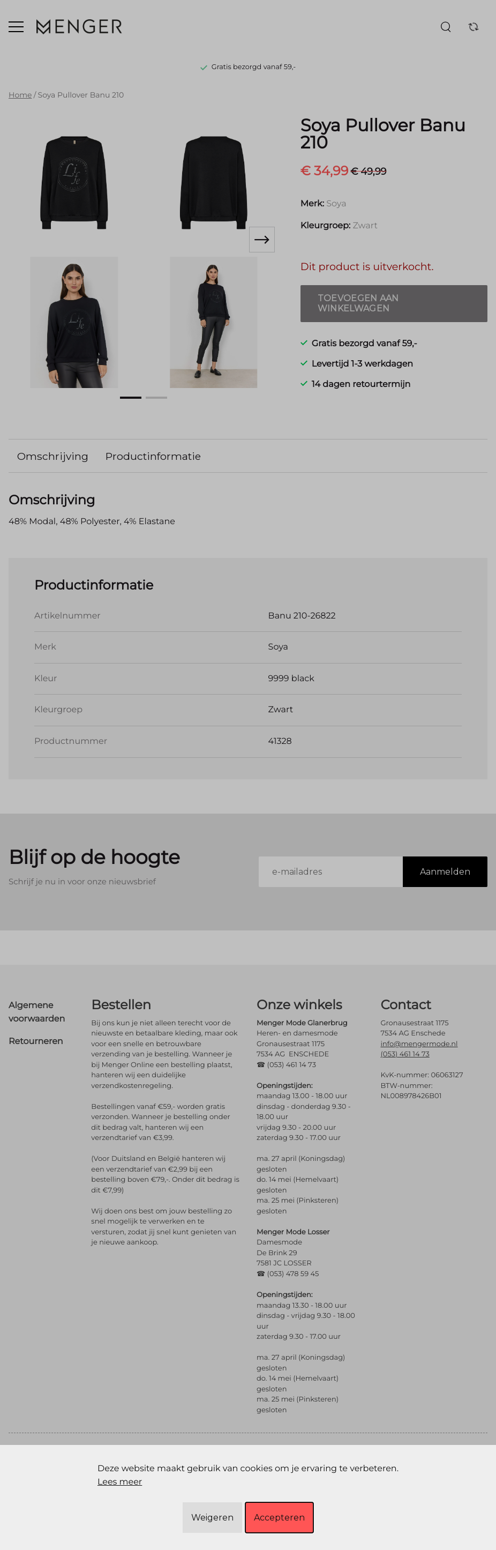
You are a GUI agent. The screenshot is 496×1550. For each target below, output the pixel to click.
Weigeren (212, 1517)
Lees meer (119, 1482)
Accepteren (279, 1517)
